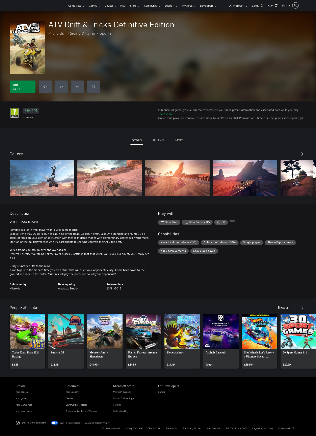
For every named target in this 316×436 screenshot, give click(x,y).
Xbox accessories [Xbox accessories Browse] (24, 411)
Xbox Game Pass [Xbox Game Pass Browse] (24, 404)
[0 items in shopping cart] (273, 5)
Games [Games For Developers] (161, 392)
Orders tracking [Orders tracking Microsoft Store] (120, 411)
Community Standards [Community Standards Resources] (76, 404)
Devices (109, 5)
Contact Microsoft (111, 428)
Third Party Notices (192, 428)
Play (122, 5)
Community (150, 5)
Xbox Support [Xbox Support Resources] (72, 392)
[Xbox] (56, 5)
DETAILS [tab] (137, 140)
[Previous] (294, 154)
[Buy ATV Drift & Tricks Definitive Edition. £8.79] (22, 87)
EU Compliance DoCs (236, 428)
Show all (283, 307)
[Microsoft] (29, 5)
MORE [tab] (179, 140)
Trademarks (171, 428)
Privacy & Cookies (134, 428)
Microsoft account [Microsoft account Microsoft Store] (122, 392)
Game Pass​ (74, 5)
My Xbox (187, 5)
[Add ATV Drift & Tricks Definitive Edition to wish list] (45, 87)
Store (133, 5)
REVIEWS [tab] (158, 140)
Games (93, 5)
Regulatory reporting (262, 428)
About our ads (214, 428)
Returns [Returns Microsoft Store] (117, 404)
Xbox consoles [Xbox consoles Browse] (22, 392)
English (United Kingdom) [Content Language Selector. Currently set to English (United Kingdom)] (34, 422)
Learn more (165, 114)
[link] (27, 341)
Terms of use (154, 428)
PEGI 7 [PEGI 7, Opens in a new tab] (31, 110)
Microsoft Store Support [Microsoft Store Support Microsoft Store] (124, 398)
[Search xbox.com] (257, 5)
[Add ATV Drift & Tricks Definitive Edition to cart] (61, 87)
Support (169, 5)
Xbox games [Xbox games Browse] (21, 398)
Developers (206, 5)
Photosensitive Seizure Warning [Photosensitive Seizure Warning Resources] (81, 411)
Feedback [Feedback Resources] (70, 398)
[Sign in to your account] (290, 5)
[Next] (302, 154)
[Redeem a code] (93, 87)
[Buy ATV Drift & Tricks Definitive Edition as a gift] (77, 87)
